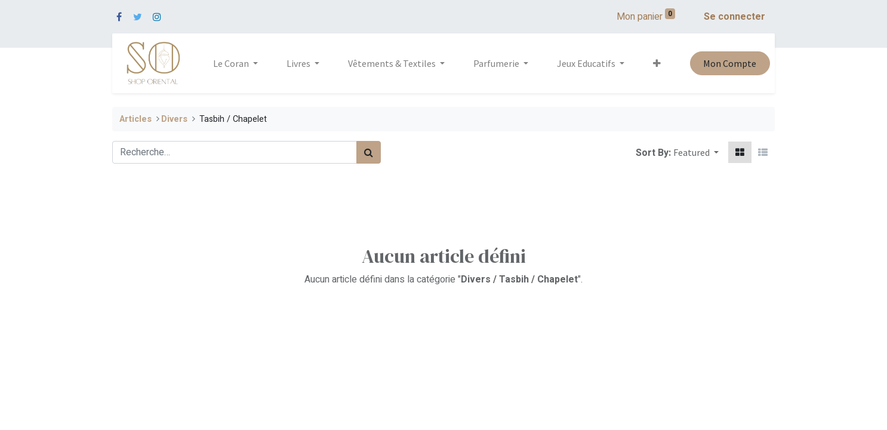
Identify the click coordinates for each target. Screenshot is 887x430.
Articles (135, 119)
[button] (657, 63)
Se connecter (734, 17)
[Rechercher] (368, 152)
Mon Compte (729, 63)
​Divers (174, 119)
